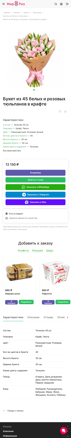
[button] (34, 90)
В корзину (35, 172)
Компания (8, 431)
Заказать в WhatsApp (35, 187)
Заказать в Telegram (35, 194)
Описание (33, 317)
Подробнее (26, 302)
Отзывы (48, 317)
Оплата (61, 317)
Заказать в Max (35, 202)
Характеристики (13, 317)
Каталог (7, 426)
